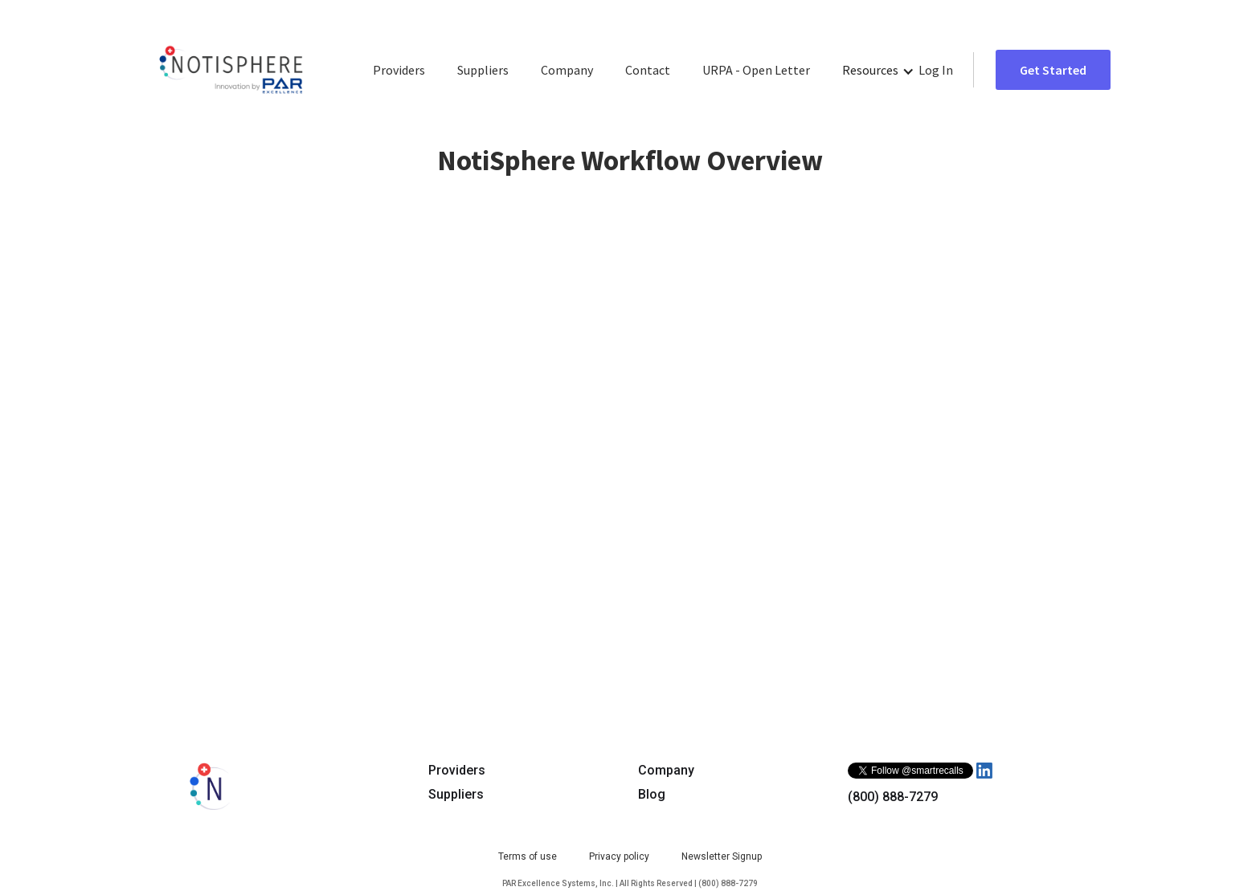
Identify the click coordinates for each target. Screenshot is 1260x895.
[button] (878, 70)
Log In (935, 70)
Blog (651, 794)
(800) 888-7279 (893, 796)
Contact (647, 70)
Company (567, 70)
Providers (399, 70)
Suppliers (483, 70)
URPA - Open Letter (756, 70)
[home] (231, 70)
